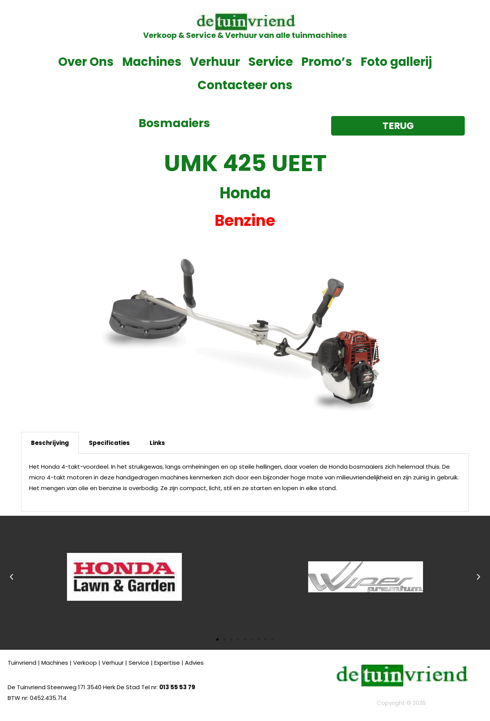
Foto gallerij (396, 61)
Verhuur (215, 61)
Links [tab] (157, 443)
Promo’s (326, 61)
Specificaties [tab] (109, 443)
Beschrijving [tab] (50, 443)
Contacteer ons (245, 85)
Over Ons (86, 61)
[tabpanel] (245, 483)
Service (270, 61)
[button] (11, 577)
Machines (151, 61)
